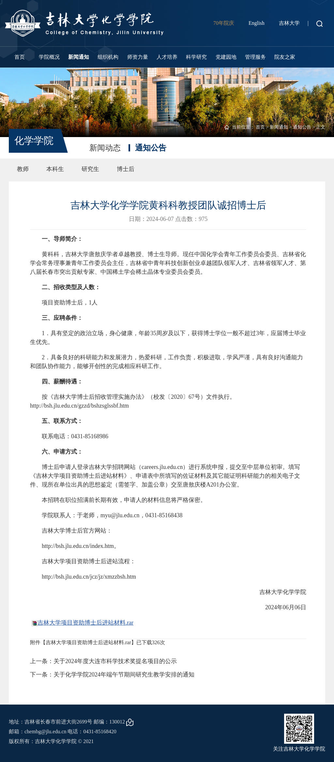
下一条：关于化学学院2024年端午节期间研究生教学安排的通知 (112, 674)
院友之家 (284, 57)
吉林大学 (289, 23)
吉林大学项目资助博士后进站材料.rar (85, 622)
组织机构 (108, 57)
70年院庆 (223, 23)
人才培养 (167, 57)
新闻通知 (78, 57)
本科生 (55, 169)
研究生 (90, 169)
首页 (19, 57)
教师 (23, 169)
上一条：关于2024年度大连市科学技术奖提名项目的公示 (103, 661)
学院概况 (49, 57)
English (257, 23)
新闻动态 (105, 147)
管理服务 (255, 57)
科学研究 (196, 57)
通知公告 (302, 127)
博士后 (125, 169)
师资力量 (137, 57)
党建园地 (226, 57)
